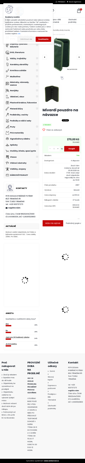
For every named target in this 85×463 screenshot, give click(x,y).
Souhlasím (43, 39)
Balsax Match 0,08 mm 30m (27, 254)
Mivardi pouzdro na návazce (51, 305)
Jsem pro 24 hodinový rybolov (17, 337)
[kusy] (54, 149)
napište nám (14, 208)
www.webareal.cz (51, 461)
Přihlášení (61, 2)
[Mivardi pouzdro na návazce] (61, 54)
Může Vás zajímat (52, 223)
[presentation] (44, 57)
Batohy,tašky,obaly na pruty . (60, 30)
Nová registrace (75, 2)
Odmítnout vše (26, 39)
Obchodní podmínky (72, 20)
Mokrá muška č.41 (71, 304)
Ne (7, 330)
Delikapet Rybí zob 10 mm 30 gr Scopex (26, 294)
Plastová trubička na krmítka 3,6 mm (73, 242)
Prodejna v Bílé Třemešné (55, 20)
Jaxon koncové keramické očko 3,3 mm (52, 244)
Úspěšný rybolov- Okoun (28, 275)
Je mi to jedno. (11, 344)
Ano (7, 324)
